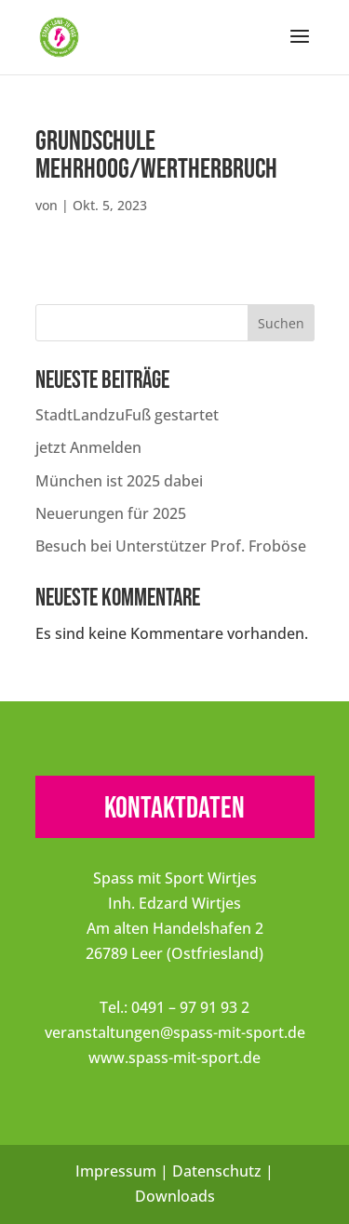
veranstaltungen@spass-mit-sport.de (175, 1032)
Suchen (281, 323)
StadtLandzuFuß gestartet (127, 415)
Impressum (115, 1171)
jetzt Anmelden (88, 447)
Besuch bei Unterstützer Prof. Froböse (170, 546)
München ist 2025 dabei (119, 481)
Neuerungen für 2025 (110, 513)
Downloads (175, 1196)
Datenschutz (217, 1171)
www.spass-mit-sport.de (174, 1057)
